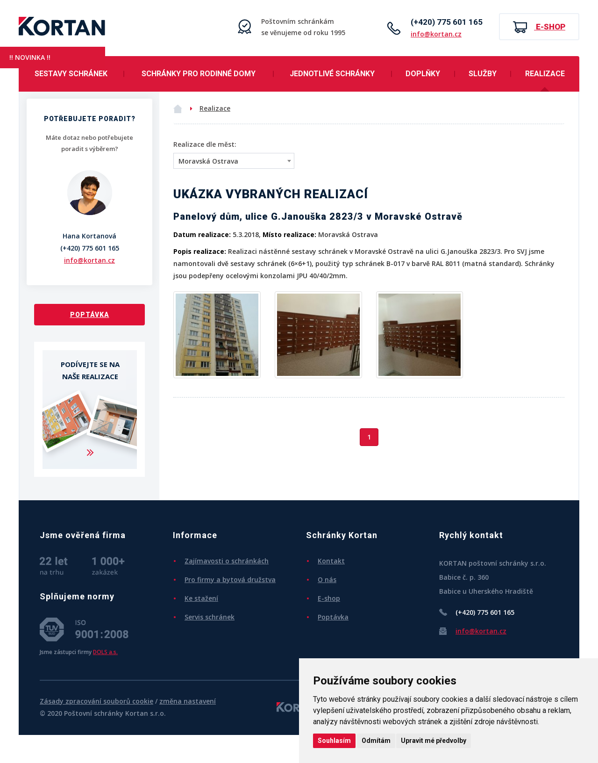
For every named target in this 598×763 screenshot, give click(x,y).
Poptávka (89, 314)
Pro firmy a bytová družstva (230, 579)
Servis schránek (210, 616)
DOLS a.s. (105, 651)
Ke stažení (201, 598)
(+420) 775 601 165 (447, 22)
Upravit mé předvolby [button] (433, 740)
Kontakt (331, 560)
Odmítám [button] (376, 740)
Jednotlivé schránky (332, 73)
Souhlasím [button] (334, 740)
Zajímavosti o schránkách (227, 560)
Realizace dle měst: (204, 144)
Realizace (545, 73)
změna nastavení (187, 701)
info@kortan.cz (436, 33)
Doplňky (423, 73)
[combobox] (233, 161)
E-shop (539, 27)
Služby (483, 73)
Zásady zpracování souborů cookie (96, 701)
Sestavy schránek (71, 73)
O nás (327, 579)
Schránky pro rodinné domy (199, 73)
